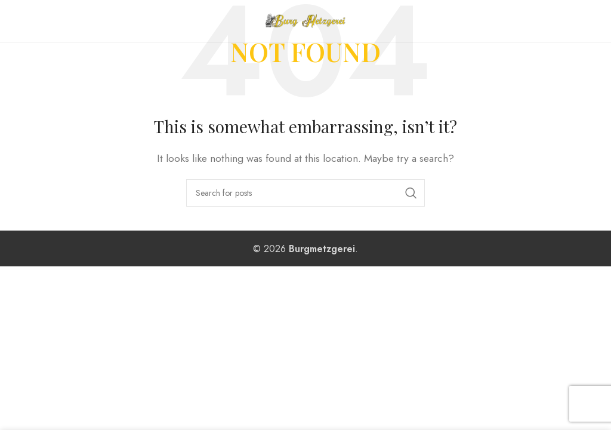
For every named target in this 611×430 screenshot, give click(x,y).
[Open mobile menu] (36, 21)
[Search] (305, 193)
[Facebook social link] (567, 21)
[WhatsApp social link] (595, 21)
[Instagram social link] (580, 21)
